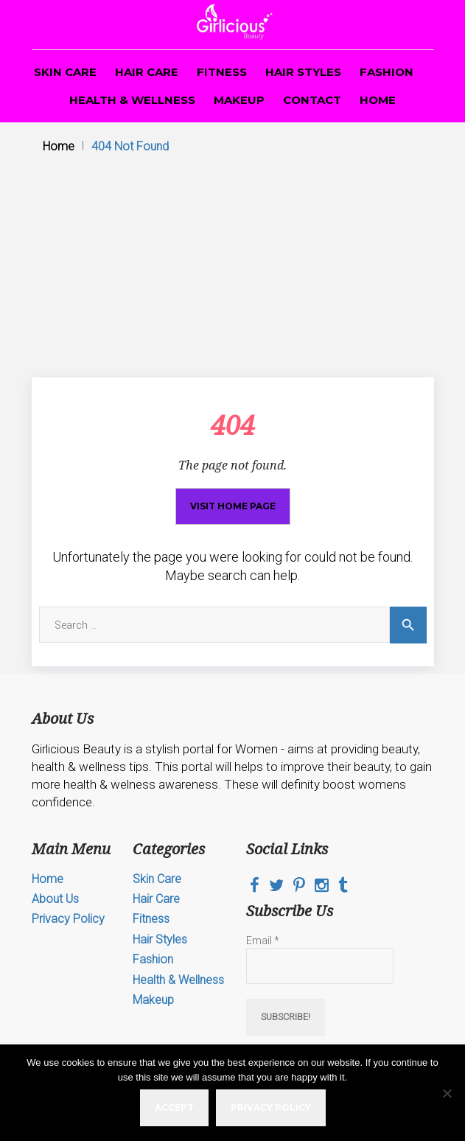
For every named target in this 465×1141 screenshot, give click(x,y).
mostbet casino (222, 0)
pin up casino (154, 0)
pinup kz (120, 0)
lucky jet (208, 0)
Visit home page (233, 506)
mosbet (6, 0)
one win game (147, 0)
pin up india (115, 0)
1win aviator (203, 0)
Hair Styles (303, 71)
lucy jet (262, 0)
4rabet (276, 0)
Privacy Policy (68, 919)
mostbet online (162, 0)
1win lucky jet (237, 0)
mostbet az (63, 0)
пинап (25, 0)
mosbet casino (85, 0)
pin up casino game (71, 0)
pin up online (175, 0)
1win (1, 0)
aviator (48, 0)
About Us (55, 899)
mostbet (124, 0)
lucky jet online (254, 0)
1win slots (20, 0)
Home (378, 99)
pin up (198, 0)
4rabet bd (96, 0)
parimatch (43, 0)
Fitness (222, 71)
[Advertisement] (233, 267)
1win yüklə (271, 0)
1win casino (38, 0)
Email (262, 940)
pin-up (33, 0)
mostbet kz (186, 0)
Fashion (386, 71)
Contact (312, 99)
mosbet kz (29, 0)
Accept (174, 1107)
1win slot (180, 0)
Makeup (239, 99)
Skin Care (65, 71)
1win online (230, 0)
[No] (446, 1093)
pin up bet (78, 0)
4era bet (101, 0)
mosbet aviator (13, 0)
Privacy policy (271, 1107)
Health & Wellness (132, 99)
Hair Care (146, 71)
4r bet (53, 0)
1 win (3, 0)
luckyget (130, 0)
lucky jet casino (108, 0)
